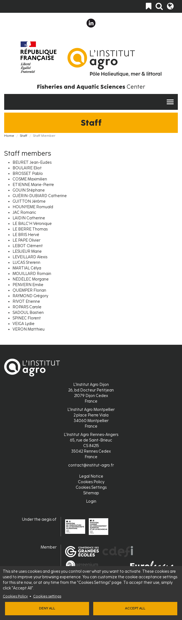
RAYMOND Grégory (30, 296)
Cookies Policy (15, 596)
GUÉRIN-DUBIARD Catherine (40, 196)
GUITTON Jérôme (29, 201)
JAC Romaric (24, 212)
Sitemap (91, 493)
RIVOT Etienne (26, 301)
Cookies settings (47, 596)
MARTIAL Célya (27, 268)
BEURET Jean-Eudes (32, 162)
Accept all (135, 608)
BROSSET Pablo (28, 173)
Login (91, 501)
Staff (23, 136)
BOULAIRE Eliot (27, 168)
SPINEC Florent (27, 318)
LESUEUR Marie (27, 251)
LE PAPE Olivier (26, 240)
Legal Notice (91, 476)
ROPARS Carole (27, 307)
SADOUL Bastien (28, 312)
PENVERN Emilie (28, 284)
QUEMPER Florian (29, 290)
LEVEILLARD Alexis (30, 257)
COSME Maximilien (30, 179)
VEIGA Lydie (24, 323)
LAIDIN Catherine (29, 218)
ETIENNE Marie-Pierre (33, 184)
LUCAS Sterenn (26, 262)
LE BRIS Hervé (26, 234)
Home (9, 136)
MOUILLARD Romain (32, 273)
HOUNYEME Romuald (33, 207)
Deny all (47, 608)
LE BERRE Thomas (30, 229)
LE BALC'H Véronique (32, 223)
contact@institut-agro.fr (91, 465)
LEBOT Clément (28, 246)
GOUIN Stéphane (29, 190)
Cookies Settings (91, 487)
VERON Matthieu (29, 329)
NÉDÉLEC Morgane (31, 279)
